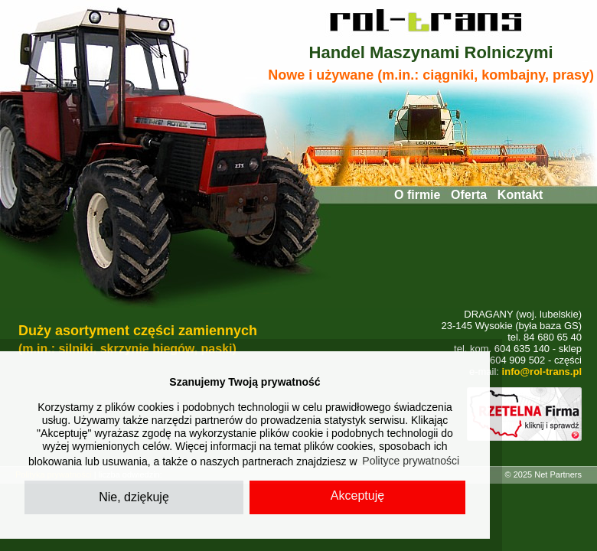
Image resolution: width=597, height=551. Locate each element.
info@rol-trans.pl (542, 371)
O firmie (417, 194)
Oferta (469, 194)
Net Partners (558, 474)
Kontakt (520, 194)
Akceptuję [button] (357, 495)
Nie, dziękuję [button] (134, 497)
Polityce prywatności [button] (410, 461)
